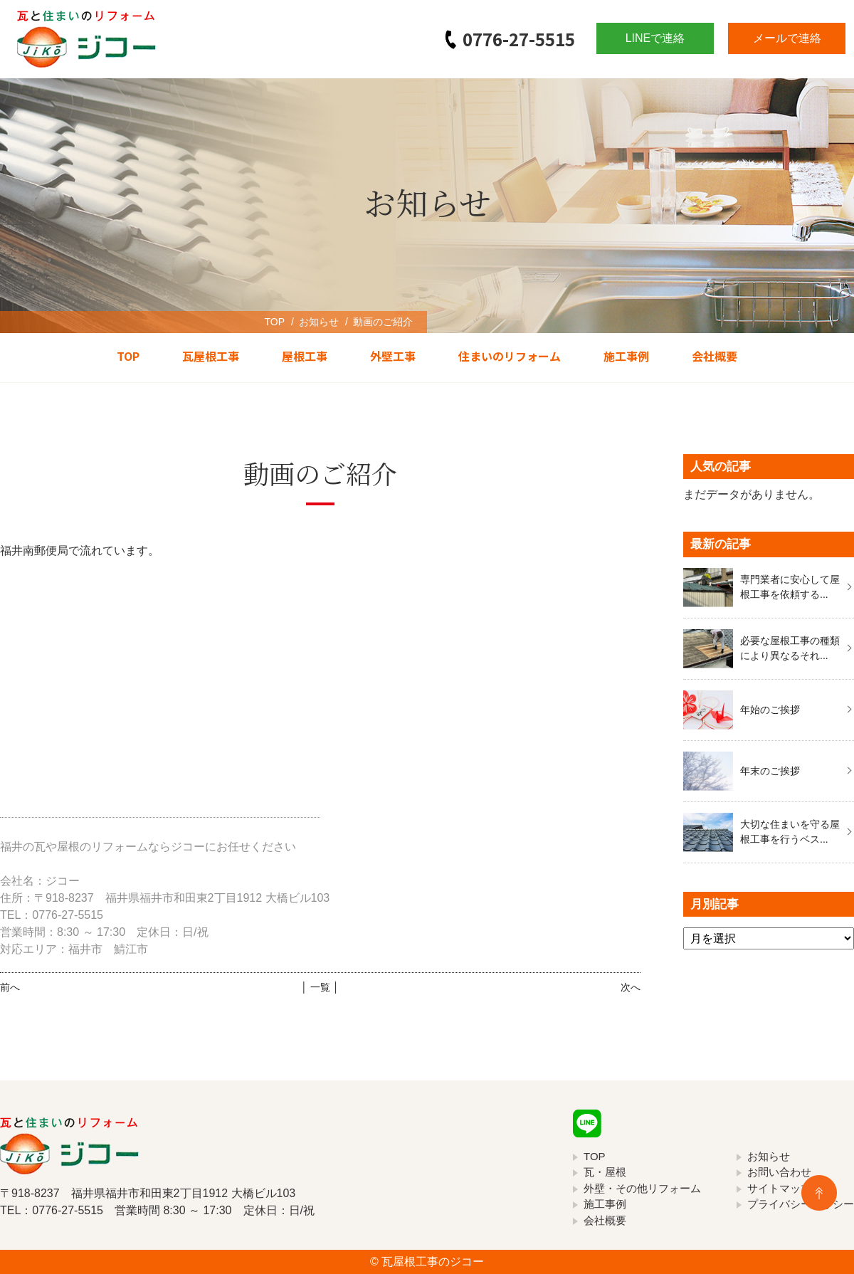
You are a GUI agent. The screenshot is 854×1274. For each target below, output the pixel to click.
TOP (274, 321)
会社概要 (714, 355)
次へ (630, 987)
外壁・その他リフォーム (642, 1188)
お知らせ (319, 321)
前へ (10, 987)
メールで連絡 (787, 38)
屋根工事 (304, 355)
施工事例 (626, 355)
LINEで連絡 (655, 38)
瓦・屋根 (605, 1172)
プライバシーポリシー (800, 1204)
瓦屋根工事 (210, 355)
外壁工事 (393, 355)
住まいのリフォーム (509, 355)
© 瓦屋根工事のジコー (427, 1261)
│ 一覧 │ (320, 987)
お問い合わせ (779, 1172)
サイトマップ (779, 1188)
